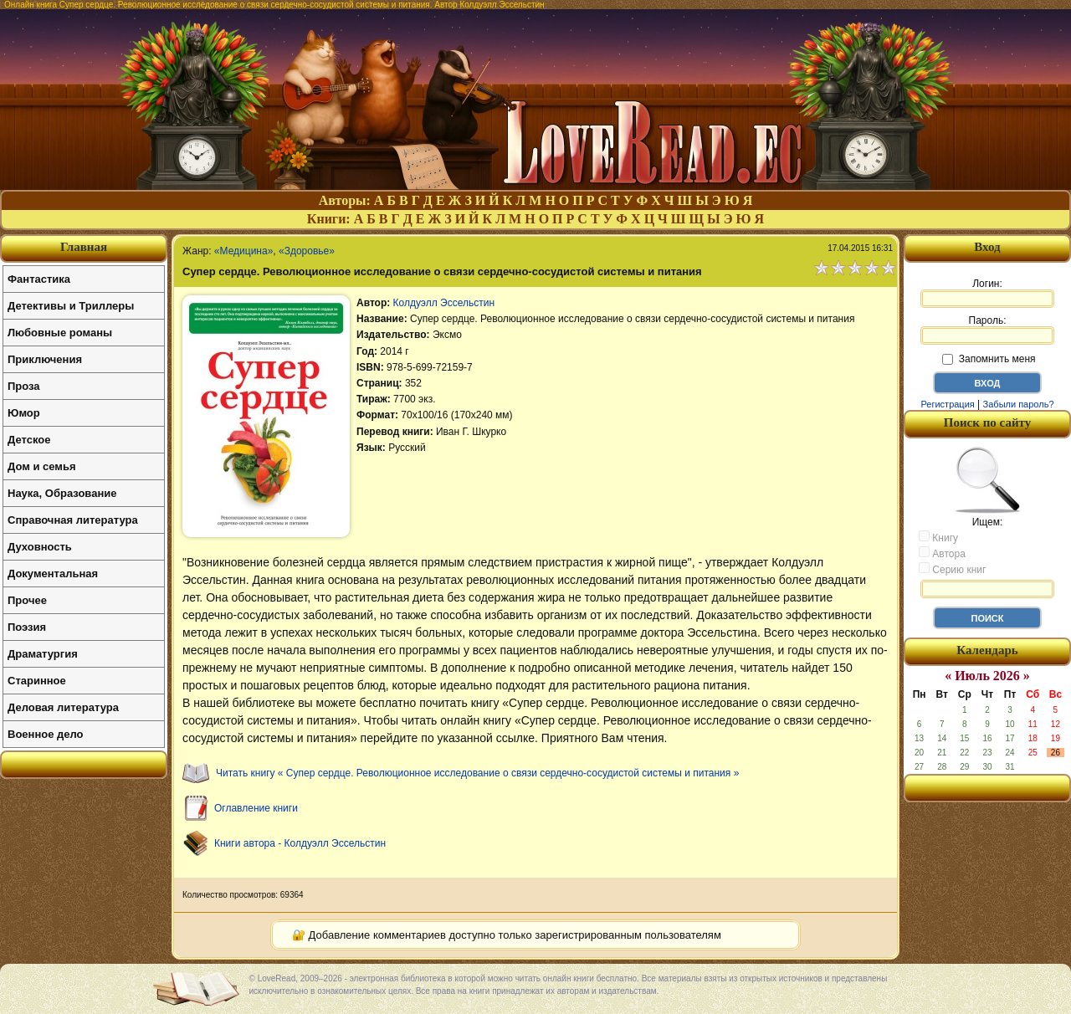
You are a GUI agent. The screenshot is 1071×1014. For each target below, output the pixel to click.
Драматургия (43, 654)
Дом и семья (42, 466)
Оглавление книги (256, 808)
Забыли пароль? (1018, 404)
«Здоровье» (307, 251)
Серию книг (952, 569)
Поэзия (27, 627)
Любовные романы (60, 332)
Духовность (40, 546)
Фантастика (39, 279)
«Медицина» (243, 251)
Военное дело (46, 734)
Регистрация (947, 404)
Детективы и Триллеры (71, 306)
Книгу (938, 537)
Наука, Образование (62, 493)
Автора (942, 553)
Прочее (27, 600)
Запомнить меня (988, 359)
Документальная (53, 573)
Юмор (24, 413)
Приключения (45, 359)
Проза (24, 386)
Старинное (37, 680)
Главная (83, 247)
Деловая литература (63, 707)
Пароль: (987, 330)
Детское (29, 439)
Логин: (987, 293)
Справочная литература (73, 520)
